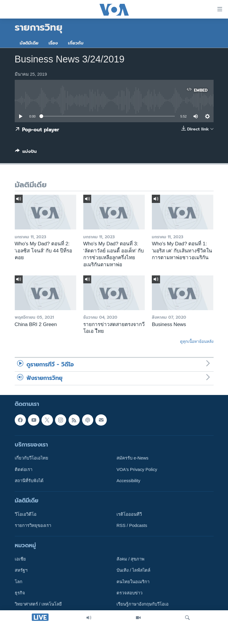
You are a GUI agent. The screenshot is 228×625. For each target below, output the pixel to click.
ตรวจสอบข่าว (129, 593)
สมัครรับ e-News (133, 458)
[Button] (26, 152)
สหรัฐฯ (21, 570)
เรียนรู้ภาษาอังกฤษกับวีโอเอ (143, 604)
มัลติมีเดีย (29, 43)
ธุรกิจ (20, 593)
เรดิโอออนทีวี (129, 514)
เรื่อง (53, 43)
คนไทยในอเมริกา (133, 581)
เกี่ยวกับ (76, 43)
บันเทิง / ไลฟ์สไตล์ (133, 570)
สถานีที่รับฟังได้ (29, 480)
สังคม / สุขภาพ (130, 559)
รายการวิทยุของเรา (33, 525)
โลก (18, 581)
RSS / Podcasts (132, 525)
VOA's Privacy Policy (137, 469)
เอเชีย (20, 559)
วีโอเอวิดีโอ (25, 514)
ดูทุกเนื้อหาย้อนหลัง (197, 341)
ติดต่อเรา (23, 469)
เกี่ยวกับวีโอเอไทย (31, 458)
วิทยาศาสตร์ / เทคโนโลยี (38, 604)
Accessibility (128, 480)
